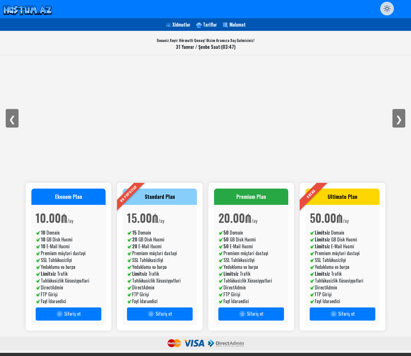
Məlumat (237, 24)
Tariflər (210, 24)
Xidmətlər (181, 24)
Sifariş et (68, 314)
